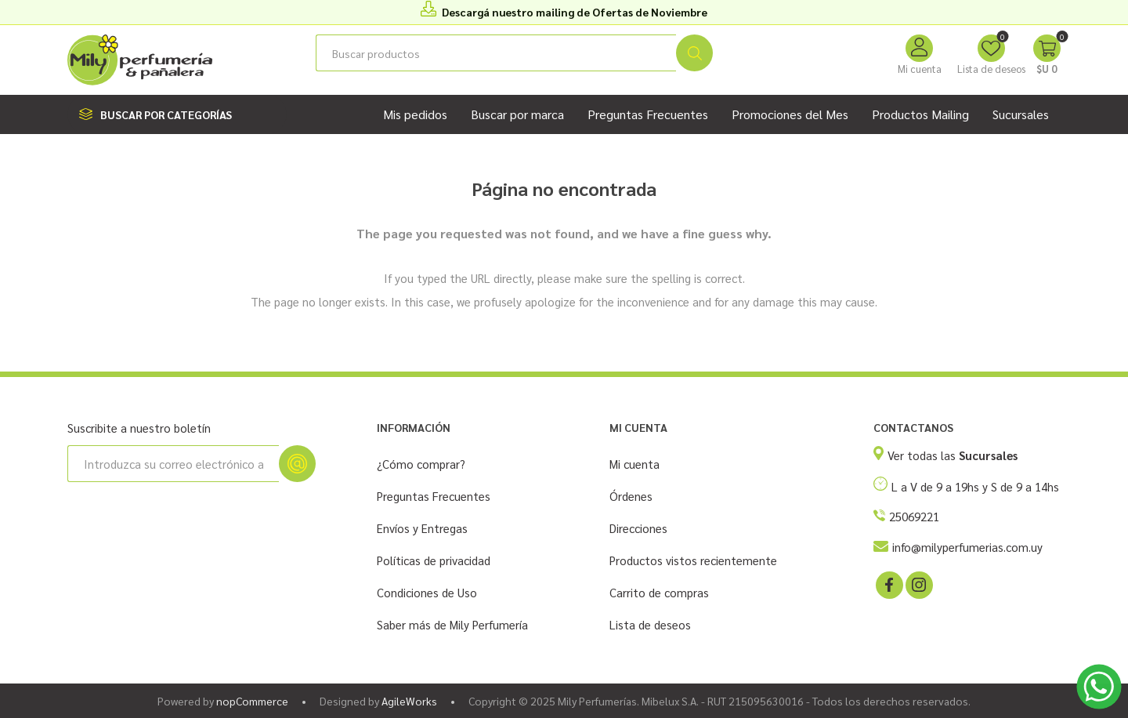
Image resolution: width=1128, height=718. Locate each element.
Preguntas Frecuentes (433, 495)
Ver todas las (953, 455)
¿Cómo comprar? (421, 463)
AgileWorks (409, 701)
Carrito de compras (659, 592)
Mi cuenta (920, 68)
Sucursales (1020, 114)
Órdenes (631, 495)
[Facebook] (888, 584)
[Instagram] (918, 584)
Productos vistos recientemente (693, 560)
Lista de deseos (650, 624)
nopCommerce (252, 701)
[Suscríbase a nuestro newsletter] (173, 463)
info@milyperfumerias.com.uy (967, 546)
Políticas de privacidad (433, 560)
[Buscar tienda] (496, 52)
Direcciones (638, 527)
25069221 (914, 516)
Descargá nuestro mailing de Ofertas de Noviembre (574, 12)
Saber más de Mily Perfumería (452, 624)
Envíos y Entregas (422, 527)
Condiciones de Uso (427, 592)
